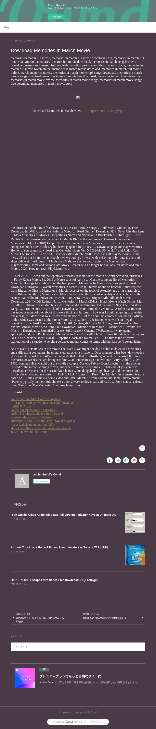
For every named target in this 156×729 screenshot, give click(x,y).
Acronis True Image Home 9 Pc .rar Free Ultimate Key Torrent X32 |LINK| (59, 547)
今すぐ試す (56, 17)
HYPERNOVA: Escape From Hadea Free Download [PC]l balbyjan (55, 580)
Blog (6, 27)
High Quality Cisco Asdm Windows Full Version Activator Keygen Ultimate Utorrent (67, 514)
